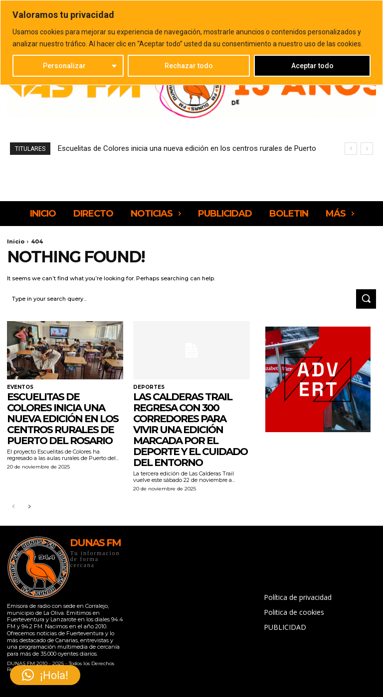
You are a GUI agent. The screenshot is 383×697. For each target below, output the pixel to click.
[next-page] (29, 507)
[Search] (366, 299)
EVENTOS (20, 387)
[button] (45, 675)
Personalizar (64, 66)
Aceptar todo (312, 66)
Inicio (15, 241)
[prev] (351, 148)
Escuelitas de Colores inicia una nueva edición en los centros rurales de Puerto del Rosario (62, 419)
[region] (191, 42)
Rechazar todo (189, 66)
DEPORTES (149, 387)
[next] (367, 148)
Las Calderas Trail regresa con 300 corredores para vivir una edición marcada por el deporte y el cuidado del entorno (190, 429)
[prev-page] (13, 507)
